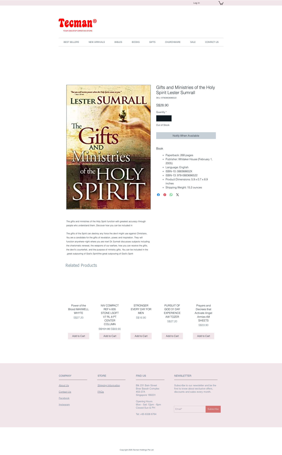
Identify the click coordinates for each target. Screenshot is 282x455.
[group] (141, 308)
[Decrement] (159, 118)
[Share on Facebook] (158, 195)
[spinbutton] (164, 118)
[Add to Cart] (78, 336)
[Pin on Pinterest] (165, 195)
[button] (221, 3)
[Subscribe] (213, 409)
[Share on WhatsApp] (171, 195)
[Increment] (169, 118)
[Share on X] (178, 195)
